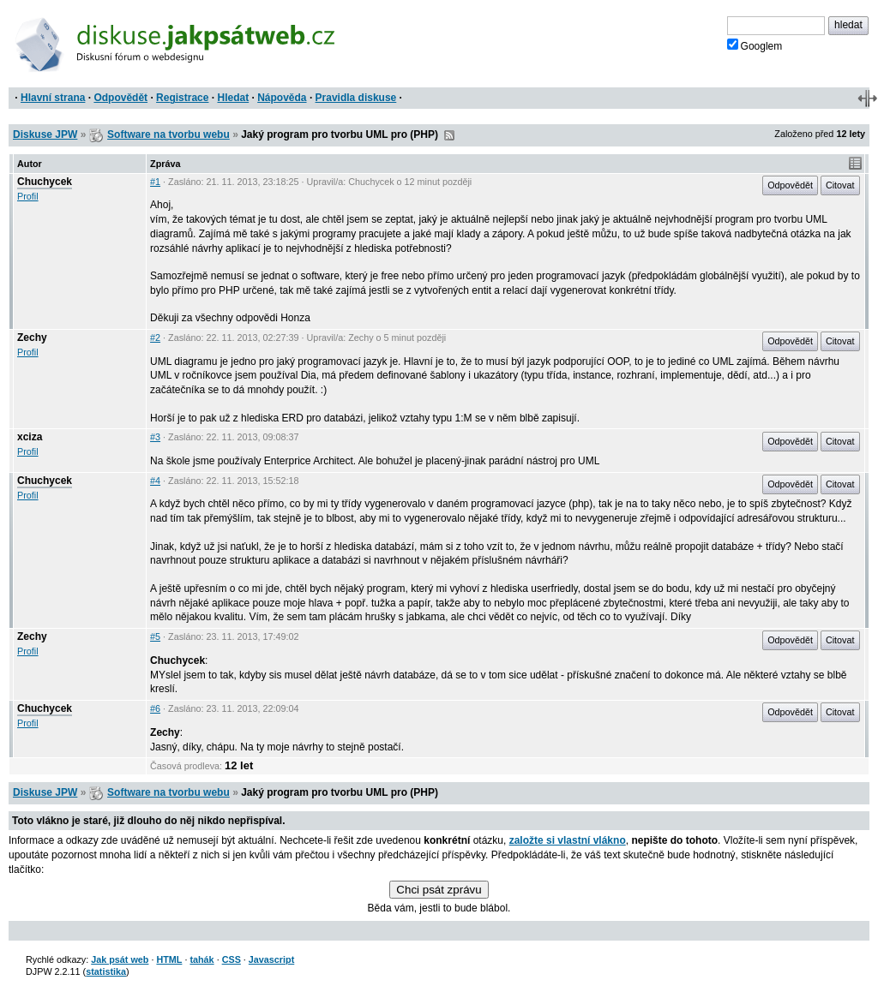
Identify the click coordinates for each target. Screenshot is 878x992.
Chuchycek (44, 182)
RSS (449, 135)
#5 (155, 636)
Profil (28, 196)
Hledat (233, 98)
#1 (155, 181)
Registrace (182, 98)
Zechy (32, 338)
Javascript (271, 959)
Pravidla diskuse (356, 98)
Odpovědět (120, 98)
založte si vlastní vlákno (567, 840)
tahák (201, 959)
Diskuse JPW (45, 134)
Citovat (840, 185)
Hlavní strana (53, 98)
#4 (155, 480)
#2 (155, 337)
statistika (106, 971)
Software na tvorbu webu (168, 134)
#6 (155, 708)
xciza (29, 437)
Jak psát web (119, 959)
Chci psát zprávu (438, 889)
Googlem (755, 45)
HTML (169, 959)
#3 (155, 437)
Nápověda (281, 98)
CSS (231, 959)
